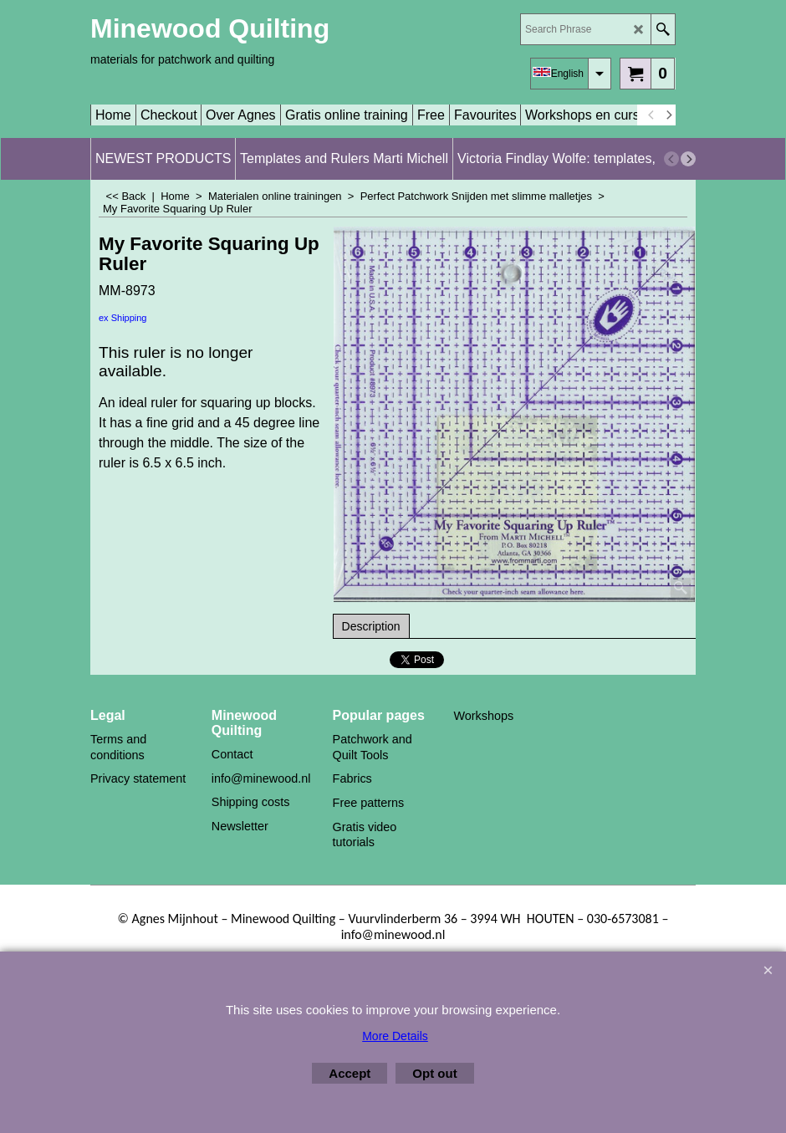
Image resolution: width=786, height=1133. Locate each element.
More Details (395, 1036)
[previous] (651, 115)
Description (371, 626)
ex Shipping (123, 318)
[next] (668, 115)
